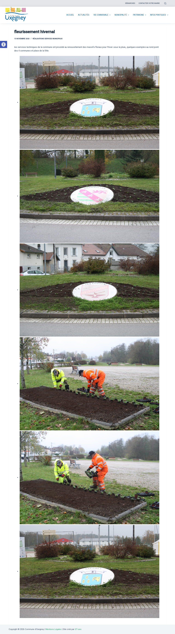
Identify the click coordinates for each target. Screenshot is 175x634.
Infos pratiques (159, 15)
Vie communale (102, 15)
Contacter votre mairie (149, 3)
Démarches (130, 3)
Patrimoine (140, 15)
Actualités (83, 15)
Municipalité (122, 15)
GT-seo (78, 629)
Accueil (70, 15)
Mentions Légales (53, 629)
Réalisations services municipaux (47, 39)
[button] (3, 44)
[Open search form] (165, 3)
